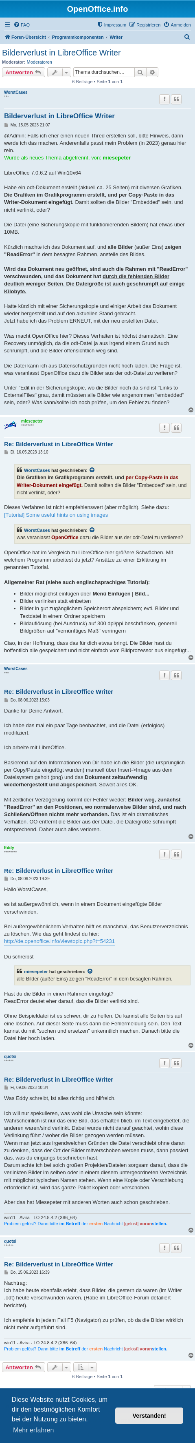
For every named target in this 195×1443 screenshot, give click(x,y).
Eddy (9, 847)
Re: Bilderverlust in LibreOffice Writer (58, 443)
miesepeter (32, 421)
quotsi (10, 1056)
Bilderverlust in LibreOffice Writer (61, 52)
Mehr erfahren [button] (33, 1430)
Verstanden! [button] (149, 1415)
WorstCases (16, 92)
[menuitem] (21, 25)
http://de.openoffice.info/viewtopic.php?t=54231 (59, 941)
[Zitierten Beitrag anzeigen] (92, 470)
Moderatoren (39, 62)
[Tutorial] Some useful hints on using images (56, 515)
